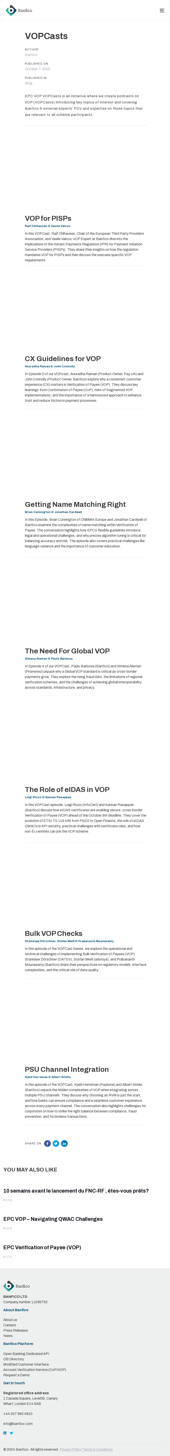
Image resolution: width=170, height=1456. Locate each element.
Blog (28, 83)
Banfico (31, 55)
